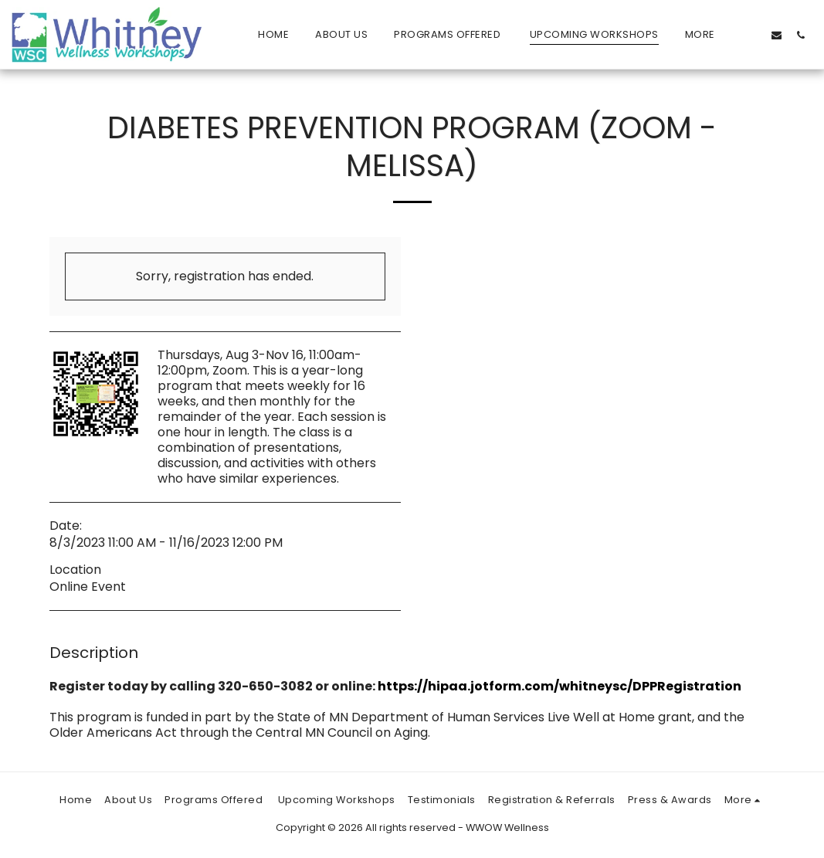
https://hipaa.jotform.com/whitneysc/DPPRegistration (559, 686)
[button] (752, 34)
